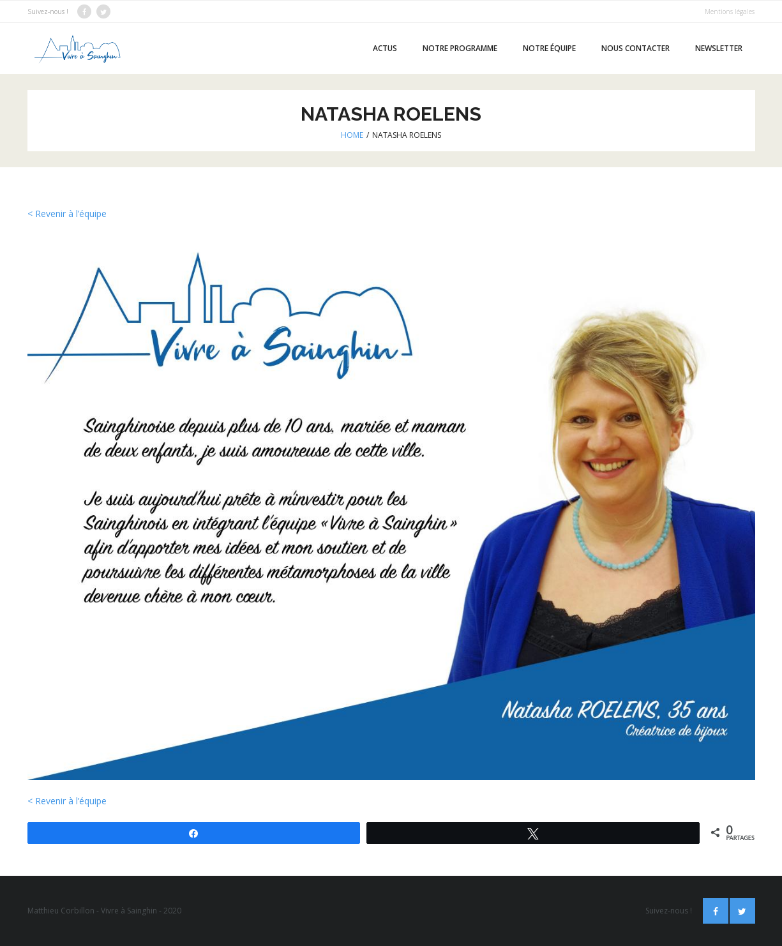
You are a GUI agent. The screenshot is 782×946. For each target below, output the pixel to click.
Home (352, 135)
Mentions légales (730, 11)
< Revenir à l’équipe (67, 213)
